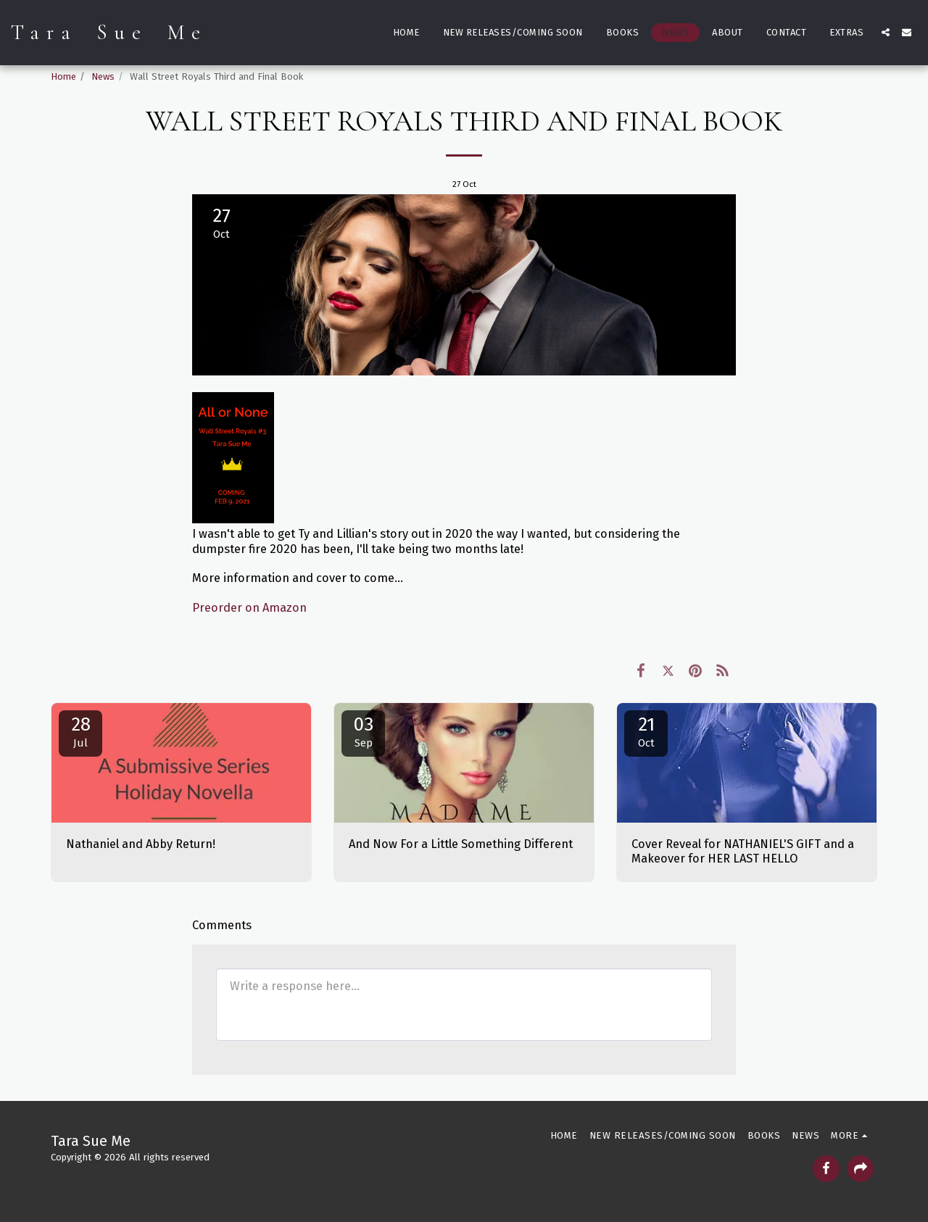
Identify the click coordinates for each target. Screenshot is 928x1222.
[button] (885, 32)
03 (363, 731)
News (103, 76)
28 (80, 731)
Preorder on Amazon (249, 608)
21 (646, 731)
